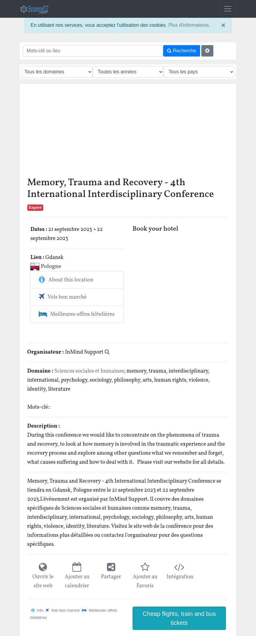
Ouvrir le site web (42, 581)
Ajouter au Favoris (145, 581)
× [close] (223, 25)
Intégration (178, 577)
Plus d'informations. (189, 25)
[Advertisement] (128, 132)
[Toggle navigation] (227, 9)
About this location (65, 280)
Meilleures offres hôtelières (75, 314)
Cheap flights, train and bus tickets (179, 618)
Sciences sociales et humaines (89, 371)
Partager (111, 577)
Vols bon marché (62, 297)
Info (36, 610)
